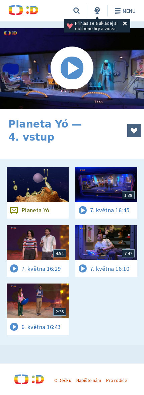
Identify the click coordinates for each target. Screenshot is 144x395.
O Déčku (62, 380)
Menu (124, 11)
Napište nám (88, 380)
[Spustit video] (72, 68)
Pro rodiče (116, 380)
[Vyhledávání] (77, 10)
